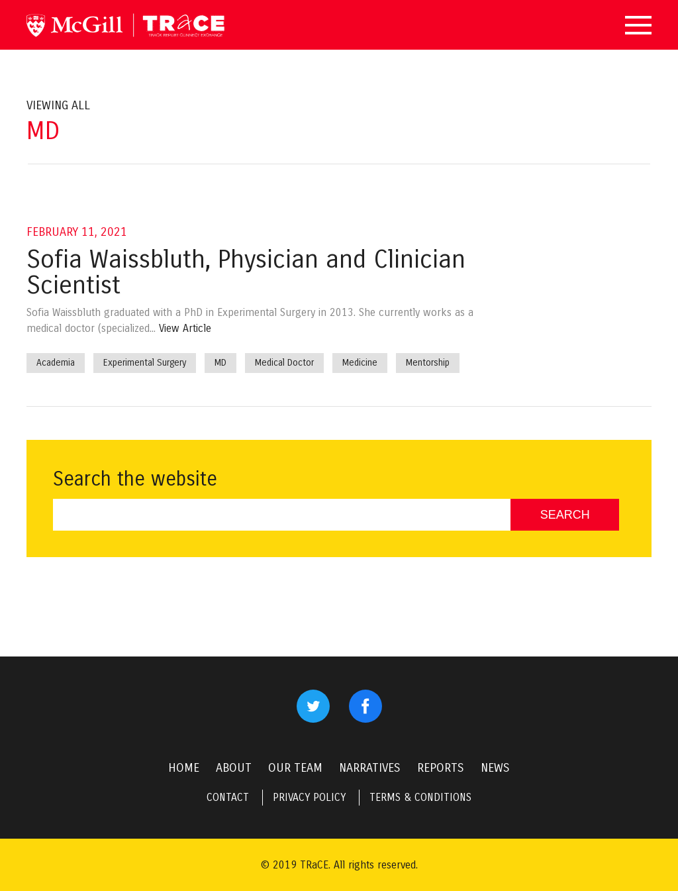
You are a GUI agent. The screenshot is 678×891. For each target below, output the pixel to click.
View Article (185, 328)
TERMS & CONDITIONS (420, 797)
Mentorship (428, 362)
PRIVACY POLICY (309, 797)
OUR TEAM (295, 768)
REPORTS (440, 768)
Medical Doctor (284, 362)
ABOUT (234, 768)
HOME (183, 768)
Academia (55, 362)
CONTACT (228, 797)
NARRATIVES (370, 768)
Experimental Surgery (144, 362)
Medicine (359, 362)
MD (220, 362)
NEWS (495, 768)
